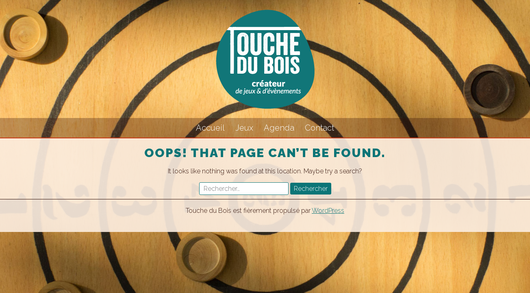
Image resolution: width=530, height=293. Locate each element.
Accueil (210, 128)
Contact (319, 128)
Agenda (279, 128)
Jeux (244, 128)
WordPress (328, 210)
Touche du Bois (265, 59)
